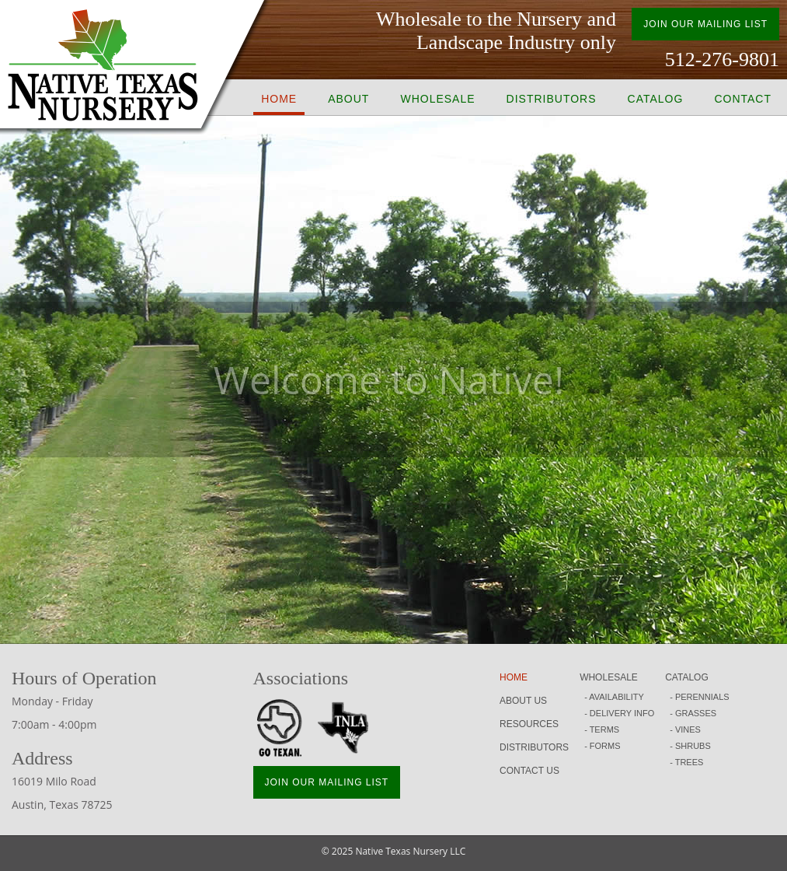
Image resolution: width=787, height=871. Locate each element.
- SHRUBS (690, 745)
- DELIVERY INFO (619, 713)
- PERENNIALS (699, 696)
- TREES (686, 762)
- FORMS (602, 745)
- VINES (685, 729)
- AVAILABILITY (614, 696)
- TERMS (601, 729)
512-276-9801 (722, 59)
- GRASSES (693, 713)
